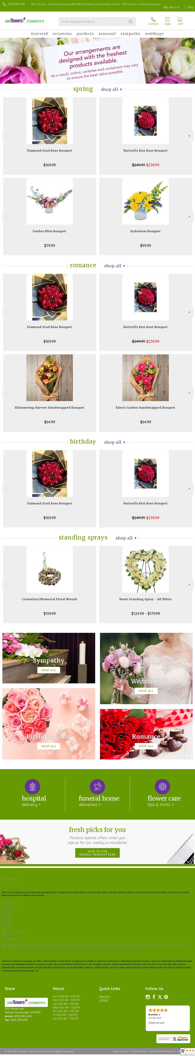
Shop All (109, 89)
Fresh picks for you (97, 835)
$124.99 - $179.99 (145, 613)
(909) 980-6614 (16, 4)
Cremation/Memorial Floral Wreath (49, 599)
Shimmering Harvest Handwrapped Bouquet (50, 407)
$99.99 (145, 245)
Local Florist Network (162, 1051)
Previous (5, 136)
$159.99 (50, 613)
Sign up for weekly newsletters (97, 853)
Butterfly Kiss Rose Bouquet (146, 150)
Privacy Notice (139, 1051)
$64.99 (49, 421)
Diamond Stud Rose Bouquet (49, 150)
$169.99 (50, 164)
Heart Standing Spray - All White (145, 599)
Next (190, 136)
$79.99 (49, 245)
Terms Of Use (120, 1051)
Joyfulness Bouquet (145, 231)
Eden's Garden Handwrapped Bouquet (145, 407)
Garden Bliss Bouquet (49, 231)
